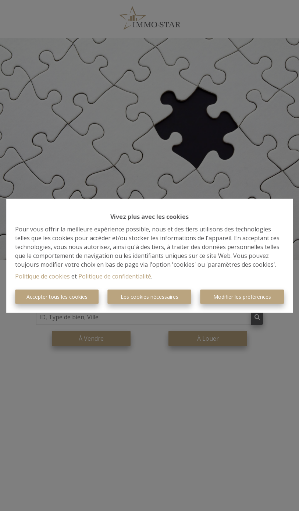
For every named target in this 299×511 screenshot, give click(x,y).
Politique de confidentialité (114, 276)
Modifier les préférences (242, 296)
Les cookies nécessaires (149, 296)
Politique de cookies (42, 276)
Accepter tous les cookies (57, 296)
